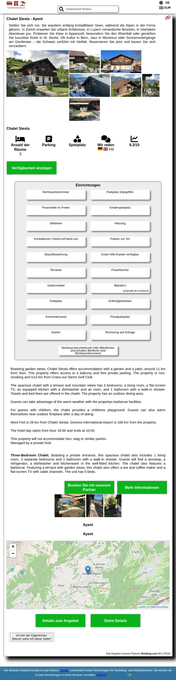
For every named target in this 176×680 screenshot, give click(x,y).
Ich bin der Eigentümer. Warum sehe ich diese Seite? (32, 637)
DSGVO (102, 675)
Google (64, 670)
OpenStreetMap (159, 607)
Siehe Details (115, 621)
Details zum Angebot (60, 621)
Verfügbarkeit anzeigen (32, 168)
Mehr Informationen (142, 487)
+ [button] (12, 547)
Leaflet (142, 607)
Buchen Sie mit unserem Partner (89, 487)
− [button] (12, 553)
